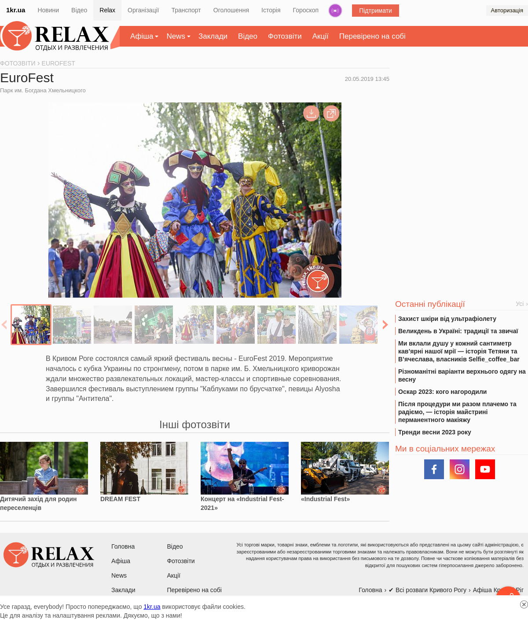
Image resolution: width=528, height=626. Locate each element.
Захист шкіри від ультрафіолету (447, 318)
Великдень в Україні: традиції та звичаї (458, 331)
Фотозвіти (285, 36)
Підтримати (375, 10)
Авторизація (507, 10)
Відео (79, 10)
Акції (320, 36)
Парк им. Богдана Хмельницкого (43, 90)
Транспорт (186, 10)
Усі (520, 303)
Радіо (335, 10)
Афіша (141, 36)
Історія (270, 10)
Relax (107, 10)
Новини (48, 10)
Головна (123, 546)
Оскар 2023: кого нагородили (442, 391)
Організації (143, 10)
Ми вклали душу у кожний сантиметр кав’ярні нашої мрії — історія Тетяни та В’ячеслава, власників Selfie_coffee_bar (459, 351)
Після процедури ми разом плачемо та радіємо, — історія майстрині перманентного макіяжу (457, 411)
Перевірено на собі (372, 36)
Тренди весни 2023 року (434, 432)
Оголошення (231, 10)
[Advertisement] (461, 128)
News (175, 36)
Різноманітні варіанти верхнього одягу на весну (462, 375)
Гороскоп (306, 10)
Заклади (212, 36)
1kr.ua (15, 10)
